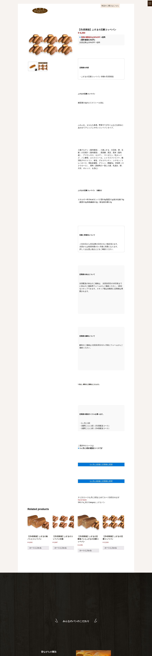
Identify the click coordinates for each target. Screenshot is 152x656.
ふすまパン (100, 502)
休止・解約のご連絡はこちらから (88, 384)
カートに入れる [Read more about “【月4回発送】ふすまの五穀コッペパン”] (110, 548)
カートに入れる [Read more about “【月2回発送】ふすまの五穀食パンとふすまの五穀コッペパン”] (85, 550)
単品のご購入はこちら (110, 6)
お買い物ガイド (92, 249)
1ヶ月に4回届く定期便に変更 (101, 481)
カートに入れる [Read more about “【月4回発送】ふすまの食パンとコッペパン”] (35, 548)
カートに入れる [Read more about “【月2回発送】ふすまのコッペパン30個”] (60, 548)
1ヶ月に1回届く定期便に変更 (101, 464)
